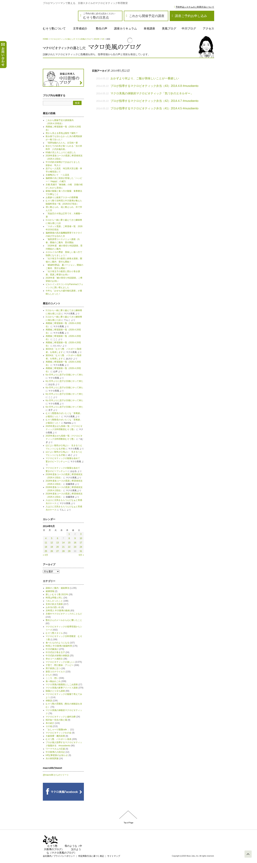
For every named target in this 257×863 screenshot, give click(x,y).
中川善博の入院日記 (55, 752)
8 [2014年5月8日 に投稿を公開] (69, 538)
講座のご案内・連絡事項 (57, 588)
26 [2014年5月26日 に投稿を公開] (52, 551)
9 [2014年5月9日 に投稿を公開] (75, 538)
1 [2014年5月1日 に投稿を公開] (69, 534)
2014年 (97, 39)
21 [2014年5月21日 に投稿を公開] (63, 547)
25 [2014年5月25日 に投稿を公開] (46, 551)
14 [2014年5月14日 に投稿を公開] (63, 542)
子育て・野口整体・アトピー (60, 665)
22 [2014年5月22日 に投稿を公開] (69, 547)
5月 (103, 39)
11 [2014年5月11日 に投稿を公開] (46, 542)
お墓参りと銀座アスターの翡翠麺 (62, 197)
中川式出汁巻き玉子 (55, 652)
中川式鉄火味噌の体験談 (57, 655)
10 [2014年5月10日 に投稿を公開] (81, 538)
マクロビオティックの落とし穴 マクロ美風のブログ (71, 39)
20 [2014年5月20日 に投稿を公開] (57, 547)
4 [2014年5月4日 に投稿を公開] (46, 538)
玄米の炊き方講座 (54, 604)
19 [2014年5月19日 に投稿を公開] (52, 547)
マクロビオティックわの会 (58, 732)
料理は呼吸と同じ (54, 597)
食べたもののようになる (57, 642)
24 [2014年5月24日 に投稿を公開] (81, 547)
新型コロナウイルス (55, 671)
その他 (49, 726)
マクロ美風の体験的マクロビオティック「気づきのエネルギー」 (151, 93)
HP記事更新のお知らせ (57, 755)
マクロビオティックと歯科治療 (61, 716)
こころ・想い (52, 678)
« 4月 (45, 555)
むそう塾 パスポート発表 (58, 739)
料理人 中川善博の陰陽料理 (59, 646)
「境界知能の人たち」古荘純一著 (62, 143)
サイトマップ (113, 856)
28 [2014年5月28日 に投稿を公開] (63, 551)
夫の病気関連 (52, 758)
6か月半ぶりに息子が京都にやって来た (64, 374)
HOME (45, 39)
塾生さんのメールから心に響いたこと (64, 620)
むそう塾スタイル (54, 633)
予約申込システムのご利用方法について (195, 7)
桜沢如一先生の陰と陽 (56, 720)
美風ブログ (169, 28)
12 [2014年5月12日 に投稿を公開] (52, 542)
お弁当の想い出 (53, 607)
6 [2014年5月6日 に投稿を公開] (57, 538)
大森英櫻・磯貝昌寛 (55, 736)
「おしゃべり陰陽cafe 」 (58, 729)
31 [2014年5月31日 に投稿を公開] (81, 551)
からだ (49, 675)
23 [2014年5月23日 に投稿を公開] (75, 547)
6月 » (81, 555)
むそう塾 (52, 845)
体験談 (49, 700)
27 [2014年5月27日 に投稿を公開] (57, 551)
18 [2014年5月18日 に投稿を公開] (46, 547)
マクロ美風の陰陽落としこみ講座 (62, 684)
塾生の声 (101, 28)
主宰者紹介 (80, 28)
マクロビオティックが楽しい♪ (60, 662)
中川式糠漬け (52, 649)
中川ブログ (189, 28)
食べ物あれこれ (53, 681)
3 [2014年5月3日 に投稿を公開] (81, 534)
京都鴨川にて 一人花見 (57, 175)
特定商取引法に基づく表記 (91, 856)
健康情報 (50, 591)
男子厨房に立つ (53, 668)
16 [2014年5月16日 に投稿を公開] (75, 542)
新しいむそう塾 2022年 (57, 594)
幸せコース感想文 (54, 659)
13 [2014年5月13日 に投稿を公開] (57, 542)
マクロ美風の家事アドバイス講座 (62, 687)
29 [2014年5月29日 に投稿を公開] (69, 551)
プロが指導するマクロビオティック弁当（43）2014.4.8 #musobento (154, 85)
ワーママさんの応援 (55, 749)
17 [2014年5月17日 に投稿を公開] (81, 542)
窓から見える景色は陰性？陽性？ (62, 133)
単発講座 (149, 28)
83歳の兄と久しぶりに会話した (61, 152)
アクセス (208, 28)
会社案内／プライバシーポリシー (59, 856)
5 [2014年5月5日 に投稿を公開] (51, 538)
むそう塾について (54, 28)
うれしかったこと (54, 601)
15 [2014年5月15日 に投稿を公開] (69, 542)
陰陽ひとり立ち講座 (55, 691)
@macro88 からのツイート (56, 775)
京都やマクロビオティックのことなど (64, 613)
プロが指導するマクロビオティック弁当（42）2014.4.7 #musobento (154, 100)
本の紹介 (50, 723)
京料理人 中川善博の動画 (58, 610)
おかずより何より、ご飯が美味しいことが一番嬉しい (144, 78)
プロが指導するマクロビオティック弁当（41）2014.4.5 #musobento (154, 108)
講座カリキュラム (125, 28)
